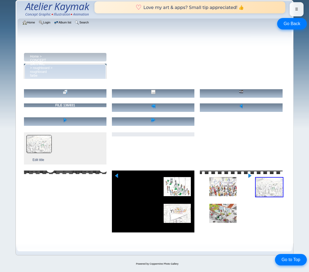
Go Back (292, 23)
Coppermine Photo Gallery (163, 263)
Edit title (38, 160)
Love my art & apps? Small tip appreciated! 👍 (190, 7)
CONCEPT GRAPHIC (38, 62)
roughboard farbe (38, 73)
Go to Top (291, 259)
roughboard (41, 68)
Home (34, 56)
